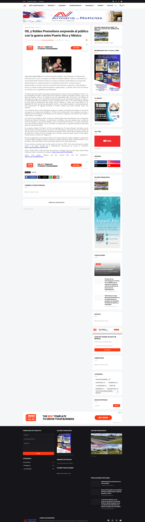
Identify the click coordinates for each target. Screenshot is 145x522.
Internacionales (75, 5)
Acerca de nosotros (32, 1)
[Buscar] (104, 405)
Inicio (24, 1)
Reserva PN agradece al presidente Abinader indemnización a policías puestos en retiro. (111, 491)
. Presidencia (112, 383)
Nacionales (89, 5)
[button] (116, 6)
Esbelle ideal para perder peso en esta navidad (111, 482)
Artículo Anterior (28, 209)
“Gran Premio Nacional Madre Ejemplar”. (107, 392)
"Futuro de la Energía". (103, 379)
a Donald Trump (112, 389)
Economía (62, 5)
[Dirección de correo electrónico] (107, 345)
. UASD (112, 386)
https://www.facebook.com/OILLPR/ (36, 147)
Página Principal (29, 27)
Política (110, 5)
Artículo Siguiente (84, 209)
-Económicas (100, 383)
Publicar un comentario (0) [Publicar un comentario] (56, 202)
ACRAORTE (100, 389)
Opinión (100, 5)
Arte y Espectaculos (36, 5)
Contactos (41, 1)
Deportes (51, 5)
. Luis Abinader (101, 386)
